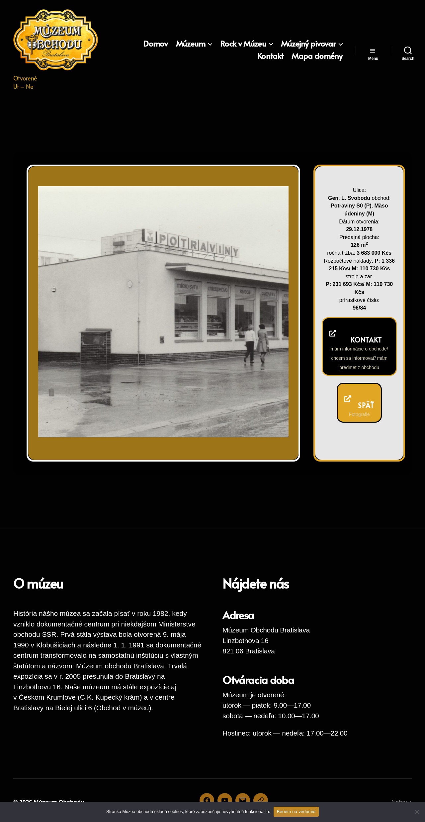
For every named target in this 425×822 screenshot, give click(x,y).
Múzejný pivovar (308, 44)
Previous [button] (261, 423)
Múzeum (190, 44)
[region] (163, 311)
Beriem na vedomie (296, 811)
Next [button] (274, 423)
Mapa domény (317, 56)
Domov (155, 44)
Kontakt (270, 56)
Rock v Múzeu (243, 44)
